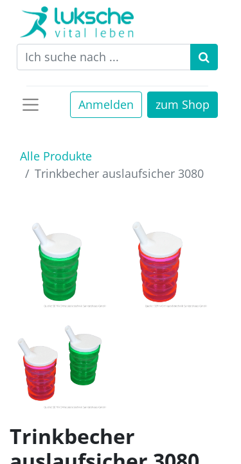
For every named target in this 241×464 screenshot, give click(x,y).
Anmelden (106, 104)
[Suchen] (204, 57)
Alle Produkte (56, 156)
